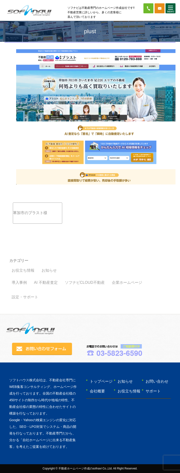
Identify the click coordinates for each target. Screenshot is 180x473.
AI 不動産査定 (46, 282)
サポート (153, 391)
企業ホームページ (127, 282)
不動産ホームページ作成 (74, 468)
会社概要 (97, 391)
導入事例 (19, 282)
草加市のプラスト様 (30, 213)
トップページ (101, 381)
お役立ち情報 (23, 270)
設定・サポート (25, 297)
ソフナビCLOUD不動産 (85, 282)
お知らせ (49, 270)
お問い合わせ (157, 381)
